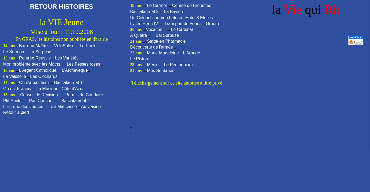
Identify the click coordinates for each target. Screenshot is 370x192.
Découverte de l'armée (151, 47)
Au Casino (91, 106)
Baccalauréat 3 (144, 11)
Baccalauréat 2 (75, 100)
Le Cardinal (182, 29)
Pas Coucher (41, 100)
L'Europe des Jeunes (23, 106)
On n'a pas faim (34, 82)
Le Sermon (13, 52)
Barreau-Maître (33, 45)
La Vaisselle (14, 76)
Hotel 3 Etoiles (199, 17)
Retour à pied (16, 112)
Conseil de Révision (39, 95)
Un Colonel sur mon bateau (156, 17)
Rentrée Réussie (35, 58)
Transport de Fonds (183, 23)
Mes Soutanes (160, 70)
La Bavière (174, 11)
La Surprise (40, 52)
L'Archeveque (75, 70)
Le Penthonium (178, 64)
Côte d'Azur (73, 88)
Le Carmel (157, 5)
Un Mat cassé (64, 106)
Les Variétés (66, 58)
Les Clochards (43, 76)
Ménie (153, 64)
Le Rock (88, 45)
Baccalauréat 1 (68, 82)
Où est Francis (17, 88)
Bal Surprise (167, 35)
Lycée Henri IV (144, 23)
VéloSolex (63, 45)
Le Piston (139, 59)
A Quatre (138, 35)
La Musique (47, 88)
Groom (212, 23)
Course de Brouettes (191, 5)
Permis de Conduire (84, 95)
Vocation (155, 29)
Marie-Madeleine (163, 53)
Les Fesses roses (83, 64)
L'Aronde (191, 53)
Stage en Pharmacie (166, 41)
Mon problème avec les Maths (32, 64)
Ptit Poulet (13, 100)
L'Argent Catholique (38, 70)
